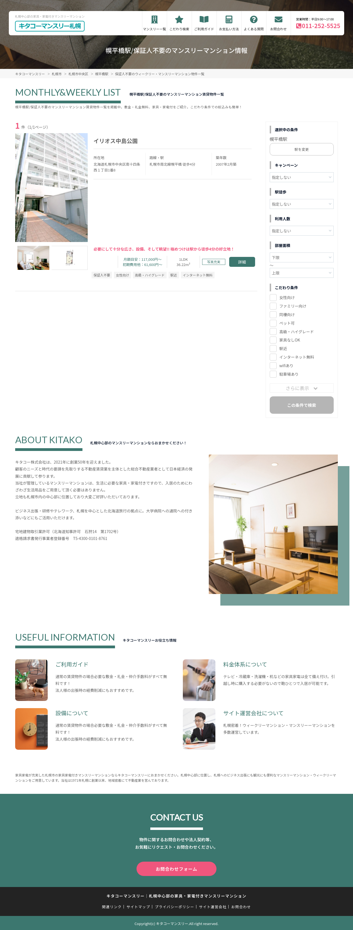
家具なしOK (289, 340)
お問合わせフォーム (176, 868)
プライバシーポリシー (174, 905)
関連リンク (112, 905)
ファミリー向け (292, 306)
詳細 (242, 262)
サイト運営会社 (212, 905)
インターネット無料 (296, 357)
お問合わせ (278, 28)
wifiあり (286, 365)
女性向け (287, 297)
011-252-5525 (321, 25)
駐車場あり (289, 374)
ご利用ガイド (204, 28)
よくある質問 (254, 28)
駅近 (283, 348)
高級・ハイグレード (296, 331)
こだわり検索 (179, 28)
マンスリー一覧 (154, 28)
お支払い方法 (229, 28)
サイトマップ (138, 905)
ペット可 (287, 323)
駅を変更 (302, 149)
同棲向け (287, 314)
